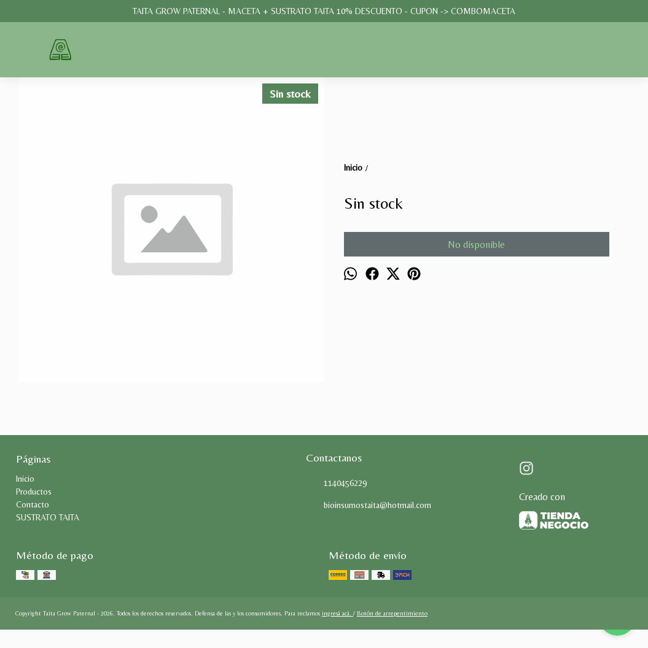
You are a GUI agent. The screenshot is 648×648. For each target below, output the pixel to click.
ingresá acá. (337, 613)
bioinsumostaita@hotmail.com (368, 505)
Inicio (25, 479)
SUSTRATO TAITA (47, 517)
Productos (34, 491)
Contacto (32, 504)
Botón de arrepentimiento (392, 613)
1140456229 (336, 483)
